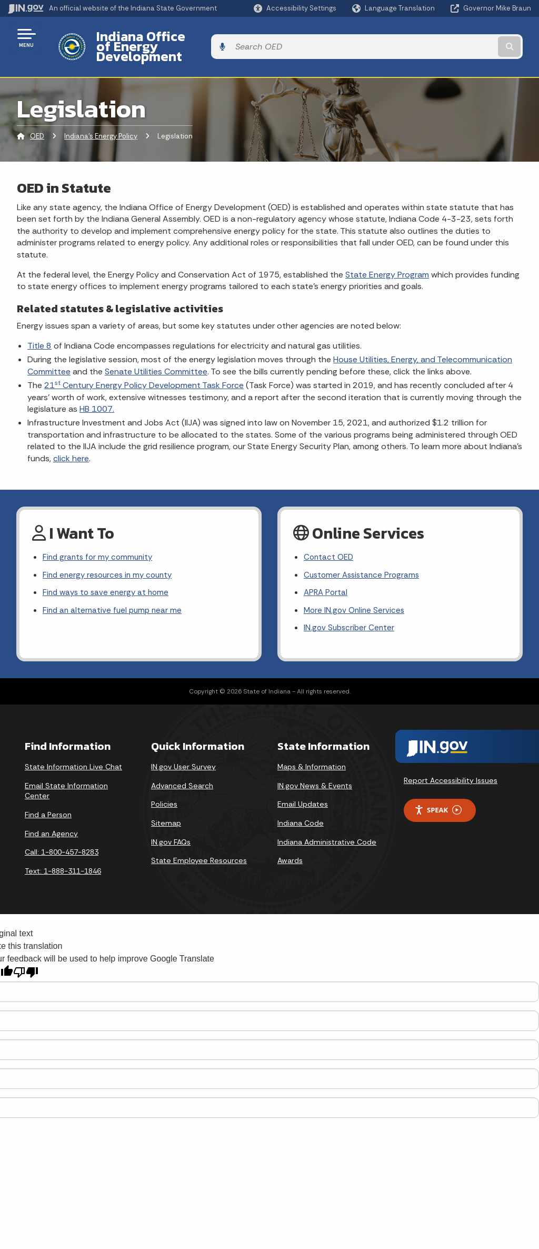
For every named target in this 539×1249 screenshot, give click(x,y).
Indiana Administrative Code (326, 827)
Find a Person (48, 800)
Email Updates (302, 790)
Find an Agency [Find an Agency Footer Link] (51, 819)
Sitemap (166, 809)
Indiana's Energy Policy (100, 118)
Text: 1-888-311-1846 (63, 856)
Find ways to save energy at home (108, 576)
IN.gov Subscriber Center (350, 613)
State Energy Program (387, 256)
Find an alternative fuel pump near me (114, 595)
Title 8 (39, 327)
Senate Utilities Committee (156, 353)
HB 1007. (96, 390)
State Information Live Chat (73, 752)
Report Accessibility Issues (450, 766)
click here (71, 439)
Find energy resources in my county (111, 558)
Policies (164, 790)
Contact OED (330, 539)
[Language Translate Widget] (394, 8)
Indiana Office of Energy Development (206, 37)
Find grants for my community (100, 539)
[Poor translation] (25, 958)
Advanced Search (182, 771)
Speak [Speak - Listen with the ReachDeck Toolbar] (438, 796)
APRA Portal (327, 576)
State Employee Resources (199, 846)
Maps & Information (311, 752)
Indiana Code (300, 809)
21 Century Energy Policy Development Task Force (144, 367)
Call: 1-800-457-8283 (61, 837)
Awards (290, 846)
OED (37, 118)
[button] (295, 8)
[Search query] (472, 37)
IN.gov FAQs (171, 827)
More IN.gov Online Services (356, 595)
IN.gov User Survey (183, 752)
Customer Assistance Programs (364, 558)
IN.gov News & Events (314, 771)
